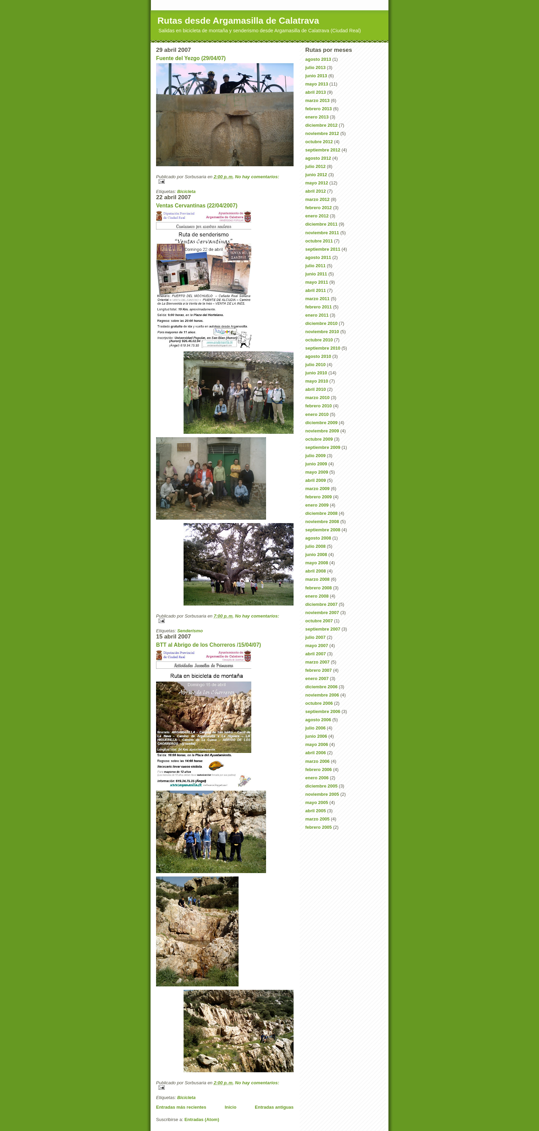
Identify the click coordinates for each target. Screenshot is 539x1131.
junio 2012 (316, 174)
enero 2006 (317, 777)
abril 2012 (315, 191)
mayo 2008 (316, 562)
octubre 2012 (319, 141)
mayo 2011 (316, 282)
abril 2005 (315, 810)
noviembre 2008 (322, 521)
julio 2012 (315, 166)
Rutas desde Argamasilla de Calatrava (238, 20)
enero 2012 (317, 215)
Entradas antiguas (274, 1107)
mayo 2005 (316, 802)
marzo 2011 (317, 298)
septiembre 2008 (322, 529)
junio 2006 (316, 736)
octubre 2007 (319, 620)
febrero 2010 (318, 405)
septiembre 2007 (322, 629)
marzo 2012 (317, 199)
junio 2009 (316, 463)
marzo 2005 (317, 819)
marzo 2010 (317, 397)
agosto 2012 (318, 158)
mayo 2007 (316, 645)
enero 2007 (317, 678)
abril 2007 (315, 653)
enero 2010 (317, 414)
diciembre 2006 (321, 686)
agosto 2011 (318, 257)
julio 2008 (315, 546)
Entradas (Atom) (201, 1119)
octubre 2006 (319, 703)
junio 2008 (316, 554)
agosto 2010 (318, 356)
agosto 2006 (318, 719)
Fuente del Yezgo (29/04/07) (191, 58)
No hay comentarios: (257, 176)
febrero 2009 (318, 496)
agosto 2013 (318, 59)
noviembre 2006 (322, 695)
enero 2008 (317, 596)
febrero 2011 (318, 306)
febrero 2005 (318, 827)
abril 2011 (315, 290)
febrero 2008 (318, 587)
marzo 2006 (317, 761)
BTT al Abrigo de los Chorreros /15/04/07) (208, 645)
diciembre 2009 (321, 422)
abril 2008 (315, 571)
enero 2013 (317, 117)
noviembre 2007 (322, 612)
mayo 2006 (316, 744)
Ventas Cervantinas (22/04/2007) (197, 205)
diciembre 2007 (321, 604)
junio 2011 (316, 273)
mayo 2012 (316, 182)
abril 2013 (315, 92)
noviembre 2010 (322, 331)
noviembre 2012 (322, 133)
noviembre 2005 (322, 794)
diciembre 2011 (321, 224)
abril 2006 (315, 752)
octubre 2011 (319, 241)
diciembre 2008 (321, 513)
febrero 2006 (318, 769)
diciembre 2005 (321, 786)
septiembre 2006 (322, 711)
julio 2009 (315, 455)
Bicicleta (186, 191)
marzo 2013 (317, 100)
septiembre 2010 (322, 348)
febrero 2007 (318, 670)
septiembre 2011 (322, 249)
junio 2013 (316, 75)
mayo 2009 (316, 472)
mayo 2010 (316, 381)
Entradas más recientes (181, 1107)
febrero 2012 (318, 207)
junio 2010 (316, 372)
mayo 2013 (316, 84)
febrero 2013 (318, 108)
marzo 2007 (317, 662)
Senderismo (189, 630)
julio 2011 (315, 265)
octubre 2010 (319, 339)
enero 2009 (317, 505)
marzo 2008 (317, 579)
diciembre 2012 (321, 125)
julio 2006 (315, 728)
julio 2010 (315, 364)
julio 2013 (315, 67)
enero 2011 (317, 315)
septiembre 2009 (322, 447)
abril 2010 (315, 389)
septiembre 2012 (322, 149)
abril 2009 (315, 480)
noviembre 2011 (322, 232)
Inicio (230, 1107)
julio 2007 (315, 637)
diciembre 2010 (321, 323)
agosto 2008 (318, 538)
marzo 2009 (317, 488)
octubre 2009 (319, 439)
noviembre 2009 (322, 430)
